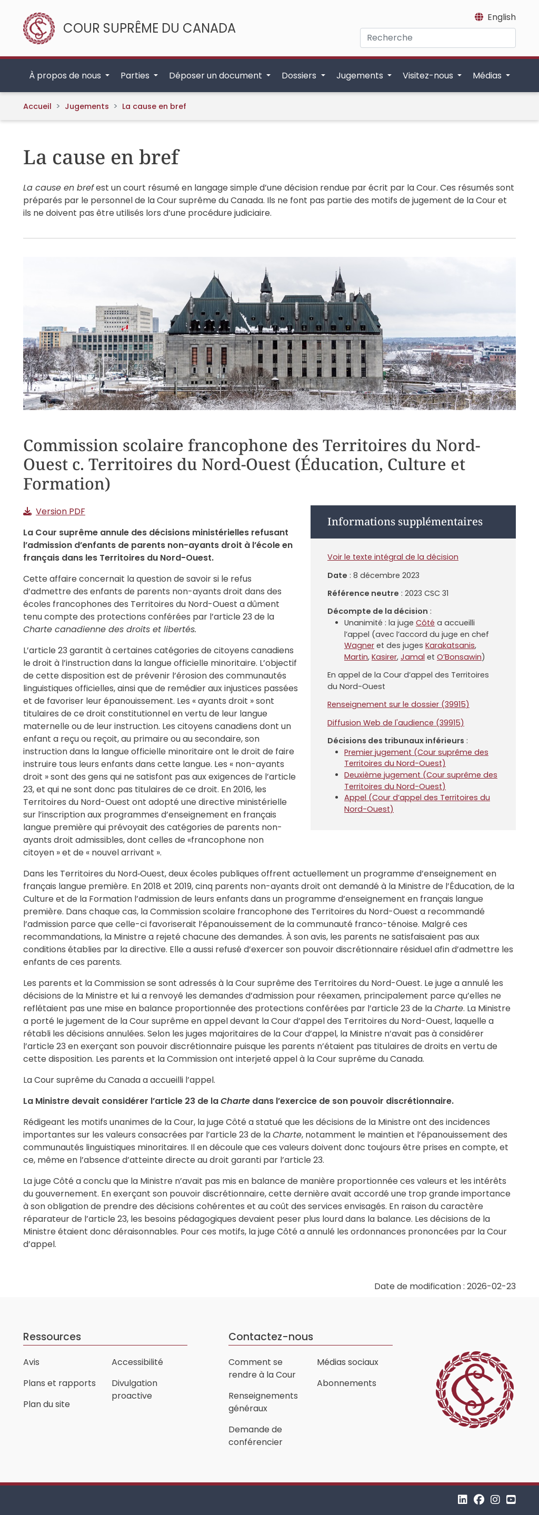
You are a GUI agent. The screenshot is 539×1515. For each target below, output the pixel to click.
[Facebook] (479, 1500)
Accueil (37, 106)
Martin (356, 657)
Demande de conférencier (255, 1435)
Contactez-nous (270, 1337)
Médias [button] (488, 75)
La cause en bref (154, 106)
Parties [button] (136, 75)
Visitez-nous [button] (429, 75)
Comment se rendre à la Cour (262, 1368)
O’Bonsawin (459, 657)
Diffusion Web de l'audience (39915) (395, 722)
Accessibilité (137, 1362)
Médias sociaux (347, 1362)
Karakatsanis (450, 645)
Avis (31, 1362)
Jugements (87, 106)
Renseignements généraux (263, 1402)
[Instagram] (495, 1500)
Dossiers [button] (300, 75)
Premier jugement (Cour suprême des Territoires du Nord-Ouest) (416, 758)
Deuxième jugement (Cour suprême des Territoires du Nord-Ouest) (420, 781)
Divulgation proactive (134, 1389)
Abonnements (346, 1383)
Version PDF (60, 511)
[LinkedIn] (462, 1500)
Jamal (413, 657)
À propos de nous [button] (66, 75)
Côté (425, 622)
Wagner (359, 645)
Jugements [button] (360, 75)
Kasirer (384, 657)
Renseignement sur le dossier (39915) (398, 704)
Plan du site (46, 1404)
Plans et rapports (59, 1383)
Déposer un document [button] (216, 75)
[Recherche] (438, 38)
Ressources (52, 1337)
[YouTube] (511, 1500)
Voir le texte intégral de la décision (392, 557)
